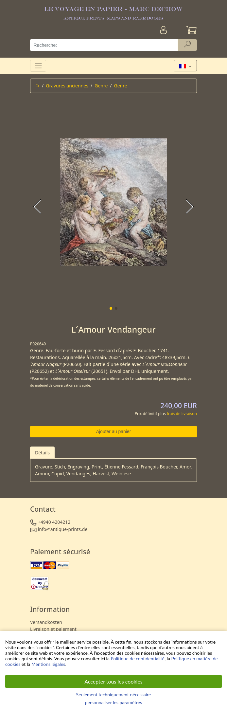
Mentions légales (48, 664)
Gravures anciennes (67, 85)
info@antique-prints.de (63, 529)
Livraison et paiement (53, 629)
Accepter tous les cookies (113, 681)
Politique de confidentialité (137, 658)
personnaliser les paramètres (113, 702)
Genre (101, 85)
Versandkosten (46, 622)
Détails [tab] (42, 452)
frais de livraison (182, 413)
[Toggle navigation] (38, 65)
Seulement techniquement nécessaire (113, 694)
